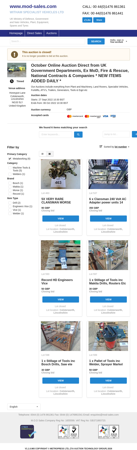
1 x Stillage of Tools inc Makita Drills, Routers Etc (107, 281)
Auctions (51, 33)
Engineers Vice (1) (22, 206)
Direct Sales (34, 33)
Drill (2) (16, 202)
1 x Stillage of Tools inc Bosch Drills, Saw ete (58, 362)
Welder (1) (18, 213)
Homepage (16, 33)
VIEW (61, 218)
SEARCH (96, 41)
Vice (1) (17, 210)
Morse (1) (18, 190)
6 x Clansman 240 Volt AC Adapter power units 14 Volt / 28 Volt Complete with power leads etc (107, 200)
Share (99, 20)
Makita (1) (18, 186)
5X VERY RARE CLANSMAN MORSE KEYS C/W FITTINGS (56, 200)
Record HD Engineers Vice (57, 281)
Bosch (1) (18, 183)
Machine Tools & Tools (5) (21, 169)
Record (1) (18, 193)
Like (87, 20)
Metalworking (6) (21, 158)
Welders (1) (19, 174)
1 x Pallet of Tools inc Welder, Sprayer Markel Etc (106, 362)
